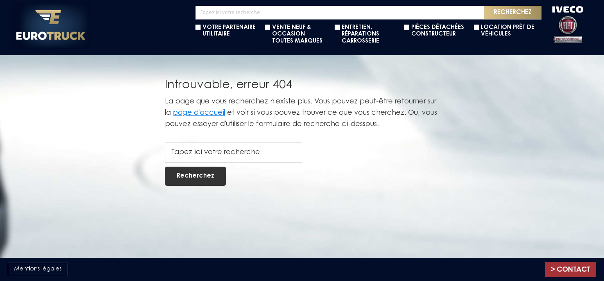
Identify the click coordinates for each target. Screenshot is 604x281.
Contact (573, 270)
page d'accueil (199, 113)
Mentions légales (38, 269)
